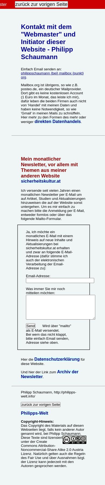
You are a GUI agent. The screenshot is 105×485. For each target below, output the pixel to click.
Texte (35, 434)
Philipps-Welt (34, 410)
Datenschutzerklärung (57, 356)
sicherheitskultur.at (40, 181)
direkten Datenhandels (58, 121)
